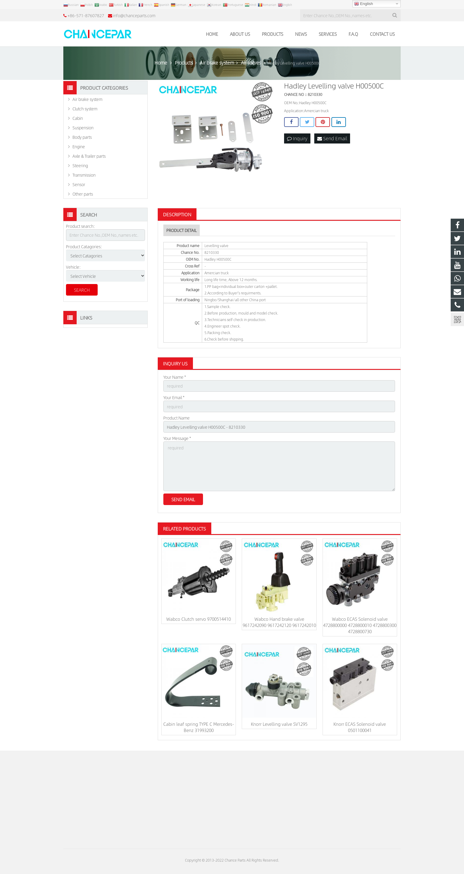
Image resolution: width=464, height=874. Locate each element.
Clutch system (84, 108)
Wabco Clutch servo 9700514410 (198, 618)
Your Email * (173, 397)
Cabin (77, 118)
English (363, 3)
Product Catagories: (84, 246)
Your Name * (174, 377)
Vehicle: (73, 267)
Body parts (82, 137)
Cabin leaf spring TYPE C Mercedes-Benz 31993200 (198, 726)
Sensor (78, 184)
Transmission (84, 175)
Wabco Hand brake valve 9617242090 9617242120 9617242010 (279, 621)
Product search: (80, 226)
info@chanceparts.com (134, 15)
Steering (80, 165)
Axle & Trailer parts (89, 156)
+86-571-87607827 (85, 15)
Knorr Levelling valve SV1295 (279, 723)
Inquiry (297, 138)
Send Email (332, 138)
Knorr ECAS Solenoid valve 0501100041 (360, 726)
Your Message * (177, 438)
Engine (78, 146)
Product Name (176, 418)
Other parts (82, 194)
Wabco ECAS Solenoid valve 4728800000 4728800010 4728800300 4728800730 (360, 625)
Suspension (83, 127)
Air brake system (87, 99)
